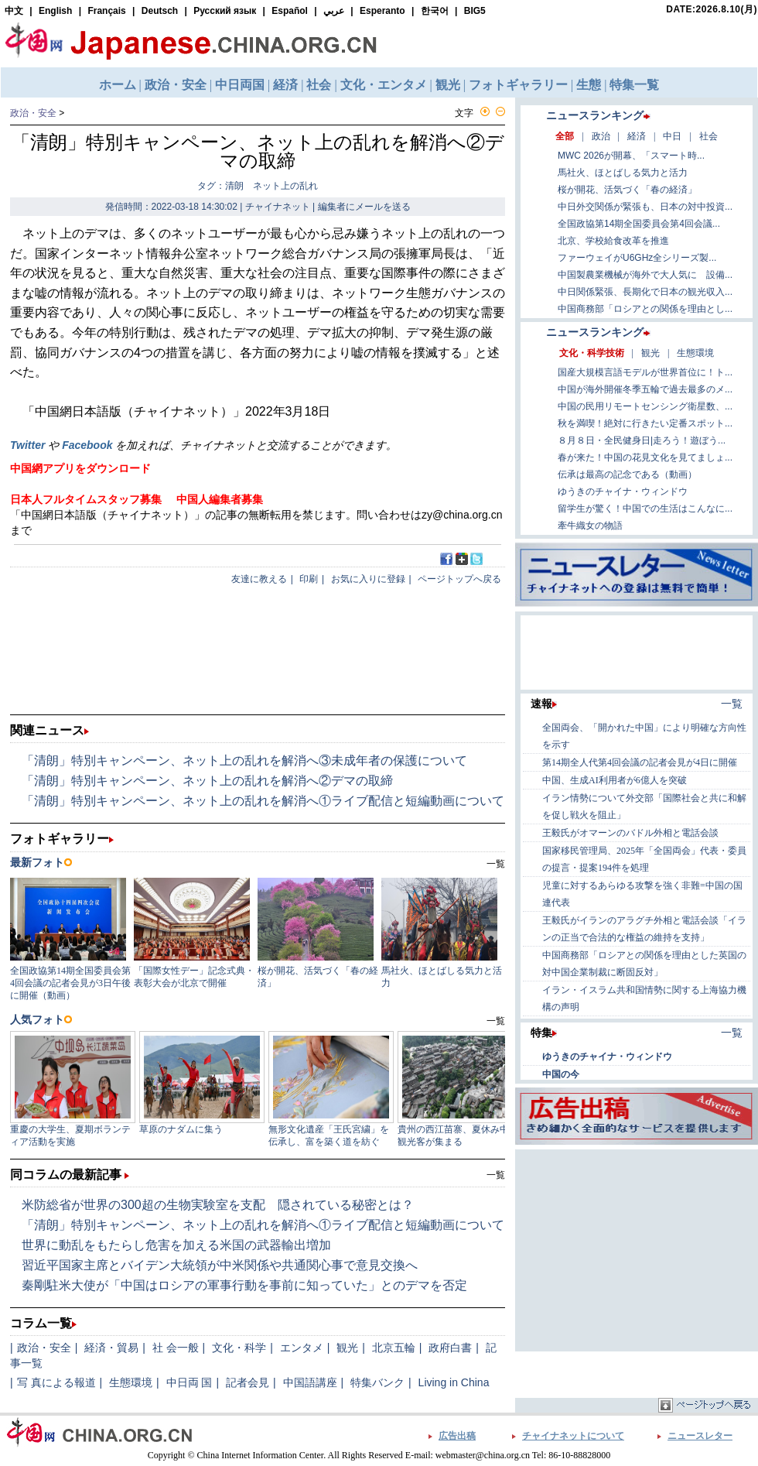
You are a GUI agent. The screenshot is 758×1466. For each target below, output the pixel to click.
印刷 (308, 579)
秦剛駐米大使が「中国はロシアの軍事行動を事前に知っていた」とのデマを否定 (244, 1285)
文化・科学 (239, 1347)
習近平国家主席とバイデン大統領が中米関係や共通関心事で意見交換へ (220, 1265)
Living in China (454, 1382)
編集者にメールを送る (364, 206)
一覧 (496, 1175)
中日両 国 (189, 1382)
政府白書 (450, 1347)
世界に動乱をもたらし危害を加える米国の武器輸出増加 (176, 1245)
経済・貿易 (111, 1347)
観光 (347, 1347)
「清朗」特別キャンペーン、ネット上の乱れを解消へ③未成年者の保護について (244, 760)
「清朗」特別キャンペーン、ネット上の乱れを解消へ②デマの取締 (207, 780)
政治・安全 (33, 113)
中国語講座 (310, 1382)
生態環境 (130, 1382)
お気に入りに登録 (368, 579)
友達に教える (259, 579)
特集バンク (377, 1382)
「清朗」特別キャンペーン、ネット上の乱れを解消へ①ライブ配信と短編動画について (263, 800)
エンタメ (301, 1347)
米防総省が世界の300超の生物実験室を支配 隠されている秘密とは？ (218, 1204)
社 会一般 (175, 1347)
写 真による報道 (56, 1382)
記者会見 (247, 1382)
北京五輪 (393, 1347)
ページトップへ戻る (459, 579)
